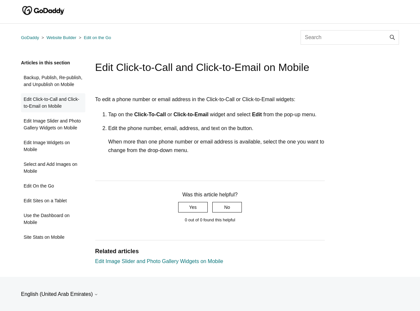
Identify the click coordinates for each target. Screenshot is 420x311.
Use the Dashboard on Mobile (47, 219)
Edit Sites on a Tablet (45, 200)
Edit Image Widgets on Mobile (47, 146)
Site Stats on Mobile (44, 237)
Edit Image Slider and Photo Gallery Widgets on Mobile (52, 124)
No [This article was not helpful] (227, 207)
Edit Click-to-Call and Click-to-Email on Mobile (51, 103)
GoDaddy (30, 37)
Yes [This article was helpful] (193, 207)
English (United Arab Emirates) (59, 294)
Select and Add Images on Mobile (50, 168)
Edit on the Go (97, 37)
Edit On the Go (39, 186)
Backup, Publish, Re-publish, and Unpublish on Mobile (53, 81)
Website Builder (61, 37)
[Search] (350, 37)
